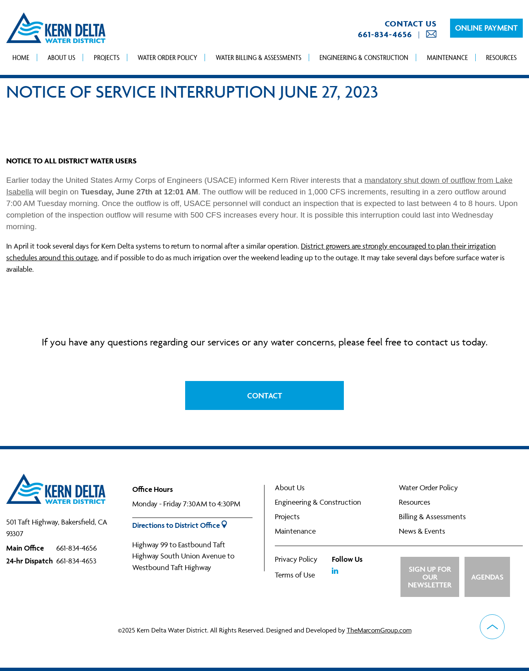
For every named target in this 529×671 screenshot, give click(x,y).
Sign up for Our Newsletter (429, 577)
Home (20, 57)
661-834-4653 (76, 560)
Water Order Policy (167, 57)
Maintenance (447, 57)
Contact (264, 395)
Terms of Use (295, 574)
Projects (106, 57)
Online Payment (486, 28)
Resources (501, 57)
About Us (61, 57)
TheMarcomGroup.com (379, 630)
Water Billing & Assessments (258, 57)
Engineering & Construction (363, 57)
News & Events (422, 531)
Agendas (487, 577)
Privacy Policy (296, 559)
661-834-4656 (385, 34)
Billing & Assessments (432, 516)
